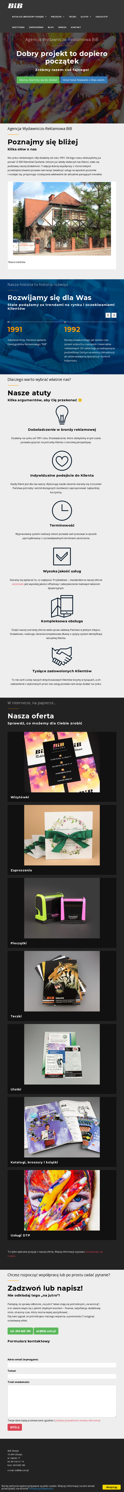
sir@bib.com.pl (46, 1331)
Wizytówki (18, 27)
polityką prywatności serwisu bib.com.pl (77, 1420)
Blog (51, 27)
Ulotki (84, 17)
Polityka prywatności (41, 1488)
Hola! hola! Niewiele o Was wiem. (84, 80)
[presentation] (31, 1350)
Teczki (72, 17)
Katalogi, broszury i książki (28, 17)
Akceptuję (111, 1487)
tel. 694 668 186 (20, 1331)
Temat (12, 1370)
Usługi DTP (102, 17)
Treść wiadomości (18, 1382)
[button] (108, 315)
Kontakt (76, 27)
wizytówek (18, 584)
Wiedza (62, 27)
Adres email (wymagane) (23, 1359)
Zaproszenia (36, 27)
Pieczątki (56, 17)
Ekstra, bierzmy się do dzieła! (38, 80)
